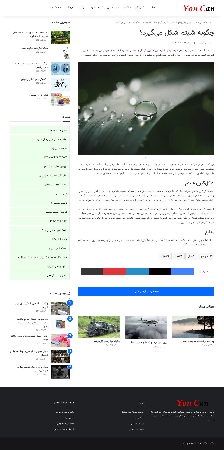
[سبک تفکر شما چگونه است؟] (60, 53)
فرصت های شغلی (136, 429)
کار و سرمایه (96, 8)
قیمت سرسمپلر (58, 203)
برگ (207, 174)
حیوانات (70, 8)
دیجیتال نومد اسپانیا (56, 212)
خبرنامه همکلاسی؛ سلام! (133, 412)
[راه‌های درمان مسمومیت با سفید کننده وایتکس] (60, 340)
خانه (211, 22)
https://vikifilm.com (55, 157)
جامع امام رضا (59, 239)
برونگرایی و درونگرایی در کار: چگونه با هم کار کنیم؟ (30, 65)
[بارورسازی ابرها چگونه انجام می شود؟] (146, 327)
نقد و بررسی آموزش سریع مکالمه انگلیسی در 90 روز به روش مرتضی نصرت (32, 323)
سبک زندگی (140, 8)
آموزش (202, 22)
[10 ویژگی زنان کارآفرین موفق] (60, 84)
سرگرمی (82, 8)
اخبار (153, 8)
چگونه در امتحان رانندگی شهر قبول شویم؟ (31, 305)
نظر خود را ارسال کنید (146, 291)
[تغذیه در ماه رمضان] (60, 99)
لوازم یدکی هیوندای (57, 130)
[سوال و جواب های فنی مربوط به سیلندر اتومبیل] (60, 356)
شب (177, 256)
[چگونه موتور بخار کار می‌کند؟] (99, 327)
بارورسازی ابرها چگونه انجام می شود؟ (149, 343)
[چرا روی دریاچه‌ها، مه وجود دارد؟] (193, 327)
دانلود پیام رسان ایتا (56, 266)
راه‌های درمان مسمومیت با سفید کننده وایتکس (29, 338)
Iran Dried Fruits (57, 221)
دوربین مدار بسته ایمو (55, 166)
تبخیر (119, 209)
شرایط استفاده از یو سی (64, 429)
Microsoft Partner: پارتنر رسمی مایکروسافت (42, 257)
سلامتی (127, 8)
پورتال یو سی (206, 412)
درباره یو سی (139, 418)
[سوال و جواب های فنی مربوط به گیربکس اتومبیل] (60, 372)
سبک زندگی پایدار (58, 248)
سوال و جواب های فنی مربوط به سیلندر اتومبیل (29, 353)
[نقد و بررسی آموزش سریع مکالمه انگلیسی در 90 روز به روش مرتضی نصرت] (60, 324)
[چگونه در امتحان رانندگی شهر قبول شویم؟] (60, 308)
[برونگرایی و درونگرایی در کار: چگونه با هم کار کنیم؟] (60, 68)
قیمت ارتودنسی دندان (55, 185)
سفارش (56, 276)
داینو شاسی (61, 194)
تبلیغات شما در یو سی (64, 412)
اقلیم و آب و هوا (161, 22)
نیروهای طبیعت (178, 22)
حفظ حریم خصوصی (65, 423)
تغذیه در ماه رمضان (38, 95)
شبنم (164, 256)
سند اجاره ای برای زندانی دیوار (52, 139)
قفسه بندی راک (59, 148)
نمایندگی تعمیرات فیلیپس (53, 175)
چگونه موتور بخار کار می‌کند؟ (106, 341)
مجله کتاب (56, 8)
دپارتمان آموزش (205, 42)
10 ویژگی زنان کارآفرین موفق (34, 79)
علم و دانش (113, 8)
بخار (190, 256)
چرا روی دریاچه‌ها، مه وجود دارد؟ (198, 341)
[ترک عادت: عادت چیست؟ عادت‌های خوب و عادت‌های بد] (60, 37)
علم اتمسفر (147, 22)
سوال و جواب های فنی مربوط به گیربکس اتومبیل (32, 369)
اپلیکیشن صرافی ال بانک (54, 230)
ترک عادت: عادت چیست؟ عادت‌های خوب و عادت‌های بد (30, 34)
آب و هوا (205, 256)
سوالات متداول (137, 423)
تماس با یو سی (67, 418)
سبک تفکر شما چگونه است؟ (34, 48)
